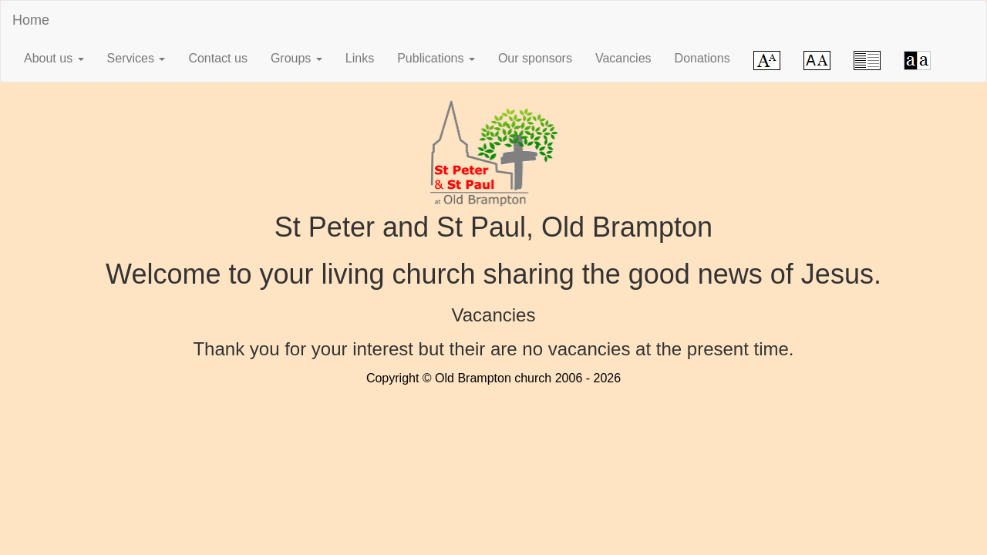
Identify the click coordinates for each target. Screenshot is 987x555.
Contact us (217, 58)
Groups (296, 58)
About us (54, 58)
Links (359, 58)
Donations (702, 58)
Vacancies (623, 58)
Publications (436, 58)
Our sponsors (535, 58)
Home (30, 20)
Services (136, 58)
